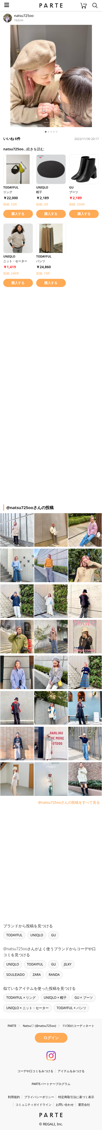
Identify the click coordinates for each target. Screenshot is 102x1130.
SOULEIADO (15, 974)
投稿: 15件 (43, 273)
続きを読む (35, 149)
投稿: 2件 (42, 204)
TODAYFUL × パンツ (71, 1008)
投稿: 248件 (11, 273)
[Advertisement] (51, 343)
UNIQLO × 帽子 (55, 997)
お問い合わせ (65, 1104)
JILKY (68, 964)
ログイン (51, 1037)
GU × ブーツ (84, 997)
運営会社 (84, 1104)
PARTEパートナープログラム (51, 1084)
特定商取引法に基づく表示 (76, 1097)
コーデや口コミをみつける (35, 1071)
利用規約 (14, 1097)
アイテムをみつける (71, 1071)
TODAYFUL (14, 935)
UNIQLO (36, 935)
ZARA (37, 974)
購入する (17, 213)
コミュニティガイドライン (33, 1104)
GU (53, 935)
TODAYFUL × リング (21, 997)
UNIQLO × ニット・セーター (27, 1008)
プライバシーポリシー (39, 1097)
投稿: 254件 (77, 204)
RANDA (54, 974)
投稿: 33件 (10, 204)
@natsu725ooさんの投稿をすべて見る (69, 802)
